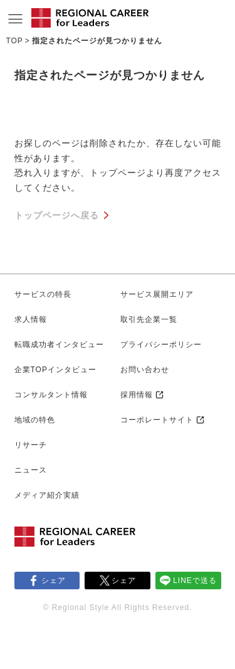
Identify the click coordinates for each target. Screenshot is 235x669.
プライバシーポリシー (161, 344)
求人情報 (30, 319)
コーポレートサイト (157, 419)
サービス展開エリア (157, 294)
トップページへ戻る (56, 215)
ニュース (30, 470)
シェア (53, 580)
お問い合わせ (144, 369)
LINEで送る (195, 580)
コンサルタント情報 (51, 394)
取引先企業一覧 (148, 319)
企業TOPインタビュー (55, 369)
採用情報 (136, 394)
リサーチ (30, 445)
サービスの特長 (42, 294)
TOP (14, 40)
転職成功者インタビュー (59, 344)
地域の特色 (34, 419)
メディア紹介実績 (47, 495)
